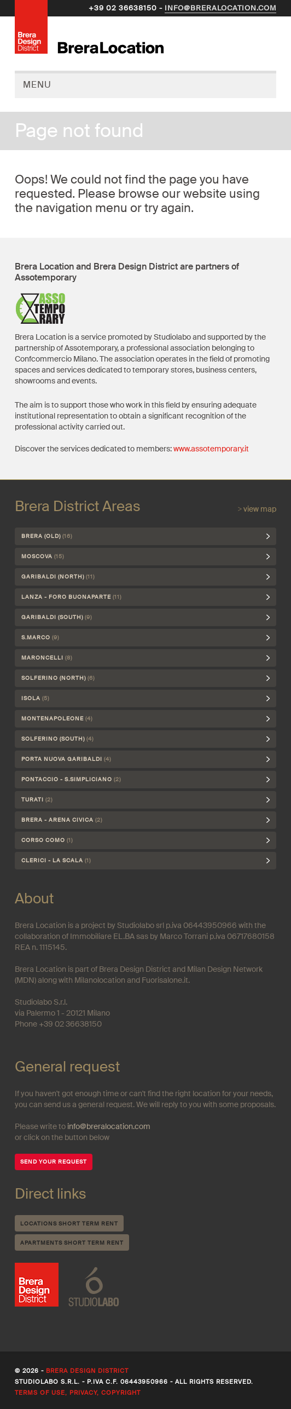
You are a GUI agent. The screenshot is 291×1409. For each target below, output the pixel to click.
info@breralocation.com (220, 8)
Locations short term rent (69, 1223)
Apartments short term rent (72, 1242)
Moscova (42, 556)
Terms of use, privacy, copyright (78, 1392)
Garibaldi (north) (58, 576)
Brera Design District (87, 1370)
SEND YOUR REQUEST (53, 1161)
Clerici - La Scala (56, 860)
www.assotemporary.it (211, 449)
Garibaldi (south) (56, 617)
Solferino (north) (58, 677)
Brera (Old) (46, 536)
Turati (37, 799)
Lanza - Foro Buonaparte (71, 596)
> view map (256, 509)
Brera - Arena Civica (61, 819)
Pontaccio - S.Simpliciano (71, 779)
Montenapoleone (56, 718)
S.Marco (40, 637)
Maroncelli (46, 657)
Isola (35, 698)
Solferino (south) (57, 738)
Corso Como (47, 840)
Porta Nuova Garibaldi (66, 759)
